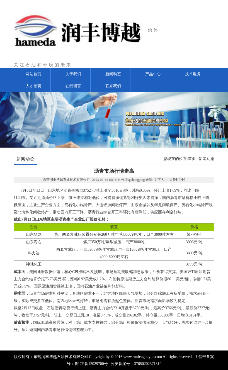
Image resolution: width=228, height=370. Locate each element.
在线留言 (73, 86)
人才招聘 (33, 86)
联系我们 (113, 86)
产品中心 (153, 74)
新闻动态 (113, 74)
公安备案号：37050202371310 (136, 364)
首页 (192, 159)
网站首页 (33, 74)
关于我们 (73, 74)
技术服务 (193, 74)
